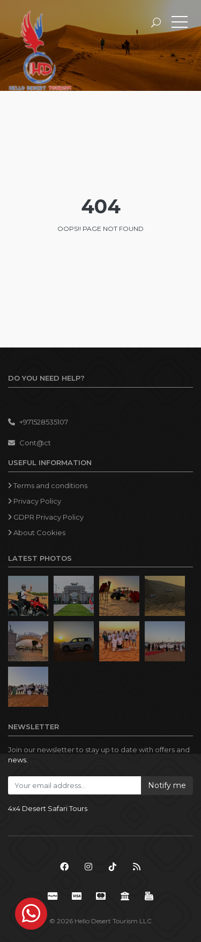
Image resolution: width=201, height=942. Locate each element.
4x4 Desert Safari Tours (47, 808)
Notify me (167, 785)
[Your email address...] (74, 785)
